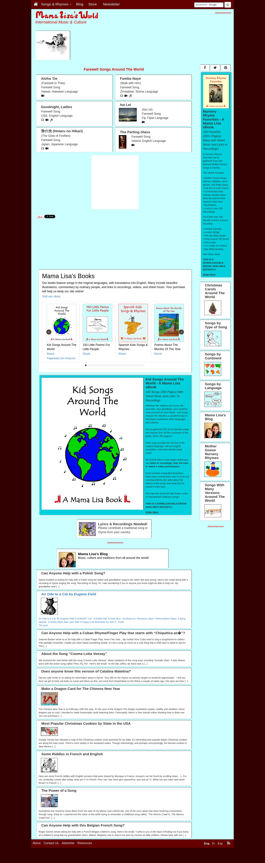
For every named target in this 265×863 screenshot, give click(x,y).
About (37, 843)
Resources (84, 843)
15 (126, 365)
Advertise (68, 843)
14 (123, 365)
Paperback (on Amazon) (61, 358)
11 (114, 365)
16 (129, 365)
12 (117, 365)
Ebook (50, 353)
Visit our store (51, 296)
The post (43, 625)
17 (132, 365)
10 (112, 365)
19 (137, 365)
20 (140, 365)
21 (143, 365)
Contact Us (51, 843)
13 (120, 365)
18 (135, 365)
